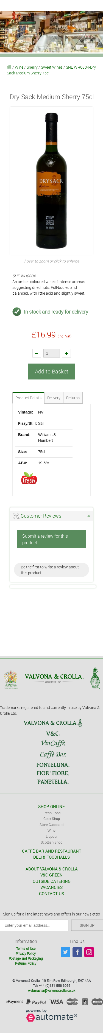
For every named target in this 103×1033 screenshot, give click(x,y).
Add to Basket (51, 371)
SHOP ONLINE (51, 806)
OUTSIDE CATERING (52, 881)
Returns (73, 397)
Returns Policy (25, 963)
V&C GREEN (51, 875)
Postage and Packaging (26, 958)
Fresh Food (51, 812)
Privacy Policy (26, 953)
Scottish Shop (51, 842)
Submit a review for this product (45, 539)
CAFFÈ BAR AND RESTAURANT (51, 851)
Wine (19, 67)
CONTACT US (51, 893)
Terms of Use (25, 948)
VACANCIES (51, 887)
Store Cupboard (51, 824)
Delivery (53, 397)
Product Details (28, 397)
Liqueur (51, 836)
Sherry (32, 67)
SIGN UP (87, 925)
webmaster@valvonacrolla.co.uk (51, 990)
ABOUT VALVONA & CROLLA (52, 869)
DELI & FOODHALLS (51, 857)
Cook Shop (51, 818)
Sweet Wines (52, 67)
